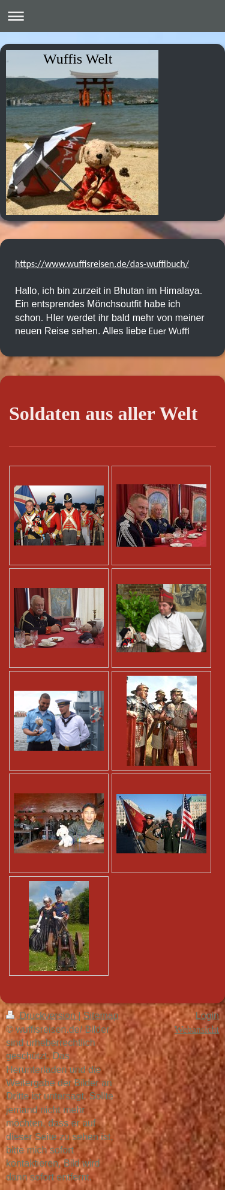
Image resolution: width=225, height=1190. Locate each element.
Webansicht (197, 1029)
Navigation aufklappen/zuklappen (112, 16)
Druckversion (42, 1016)
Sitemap (101, 1016)
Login (207, 1016)
